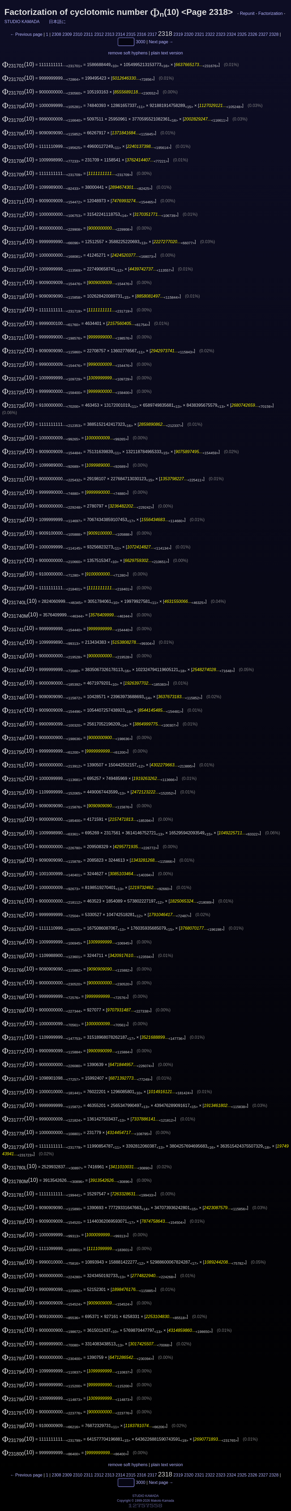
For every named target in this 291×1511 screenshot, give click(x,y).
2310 (78, 34)
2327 (263, 34)
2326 (252, 34)
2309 (67, 34)
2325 (242, 34)
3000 (141, 41)
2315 (131, 34)
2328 (274, 34)
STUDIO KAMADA (21, 21)
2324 (231, 34)
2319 (178, 34)
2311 (88, 34)
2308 (56, 34)
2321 (199, 34)
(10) (18, 64)
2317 (152, 34)
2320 (189, 34)
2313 (109, 34)
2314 (120, 34)
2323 (220, 34)
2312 (99, 34)
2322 (210, 34)
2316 (141, 34)
